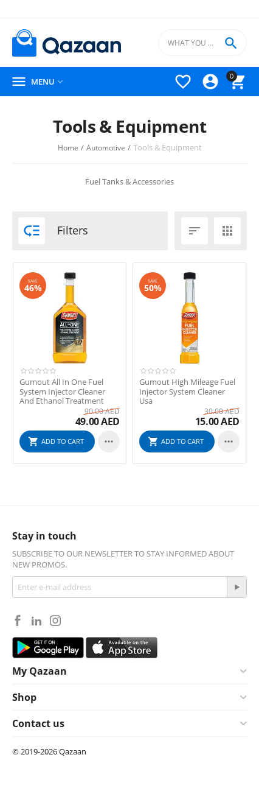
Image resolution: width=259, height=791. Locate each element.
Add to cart (62, 441)
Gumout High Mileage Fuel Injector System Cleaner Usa (187, 392)
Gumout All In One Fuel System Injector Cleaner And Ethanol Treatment (62, 392)
